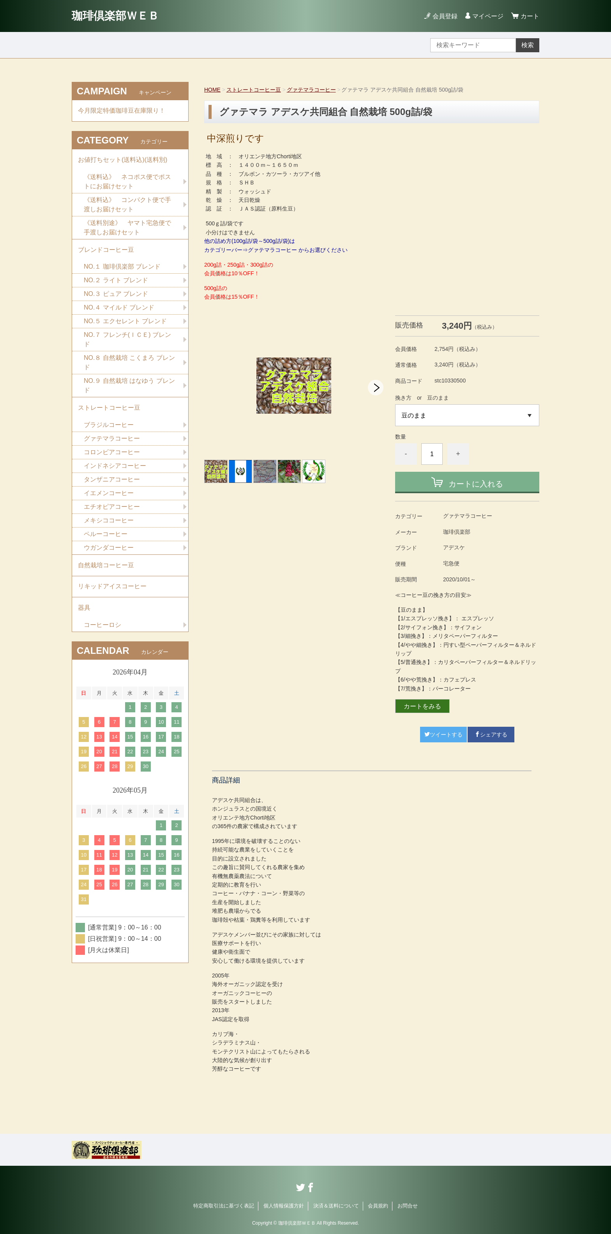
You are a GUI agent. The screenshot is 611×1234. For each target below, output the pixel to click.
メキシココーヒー (109, 520)
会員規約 (378, 1206)
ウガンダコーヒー (109, 548)
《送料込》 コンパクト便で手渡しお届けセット (127, 204)
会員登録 (445, 16)
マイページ (487, 16)
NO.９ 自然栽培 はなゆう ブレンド (129, 386)
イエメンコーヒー (109, 493)
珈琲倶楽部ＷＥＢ (115, 16)
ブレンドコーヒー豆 (106, 249)
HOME (212, 90)
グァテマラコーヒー (311, 90)
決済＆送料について (336, 1206)
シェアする (491, 734)
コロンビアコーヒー (112, 452)
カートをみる (422, 706)
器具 (84, 608)
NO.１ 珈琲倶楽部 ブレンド (122, 267)
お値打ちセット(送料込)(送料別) (122, 159)
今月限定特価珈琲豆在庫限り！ (121, 110)
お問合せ (407, 1206)
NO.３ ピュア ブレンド (116, 294)
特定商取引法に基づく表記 (223, 1206)
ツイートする (443, 734)
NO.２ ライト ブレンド (116, 280)
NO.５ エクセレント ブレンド (125, 321)
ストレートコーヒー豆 (253, 90)
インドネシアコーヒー (115, 466)
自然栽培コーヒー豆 (106, 565)
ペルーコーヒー (105, 534)
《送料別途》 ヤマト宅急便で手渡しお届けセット (127, 227)
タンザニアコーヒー (112, 479)
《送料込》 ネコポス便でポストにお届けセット (127, 181)
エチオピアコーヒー (112, 507)
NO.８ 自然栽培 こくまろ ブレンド (129, 363)
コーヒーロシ (102, 625)
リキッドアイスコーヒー (112, 587)
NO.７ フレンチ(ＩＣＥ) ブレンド (127, 340)
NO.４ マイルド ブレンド (119, 308)
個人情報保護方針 (283, 1206)
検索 (527, 45)
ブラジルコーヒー (109, 425)
